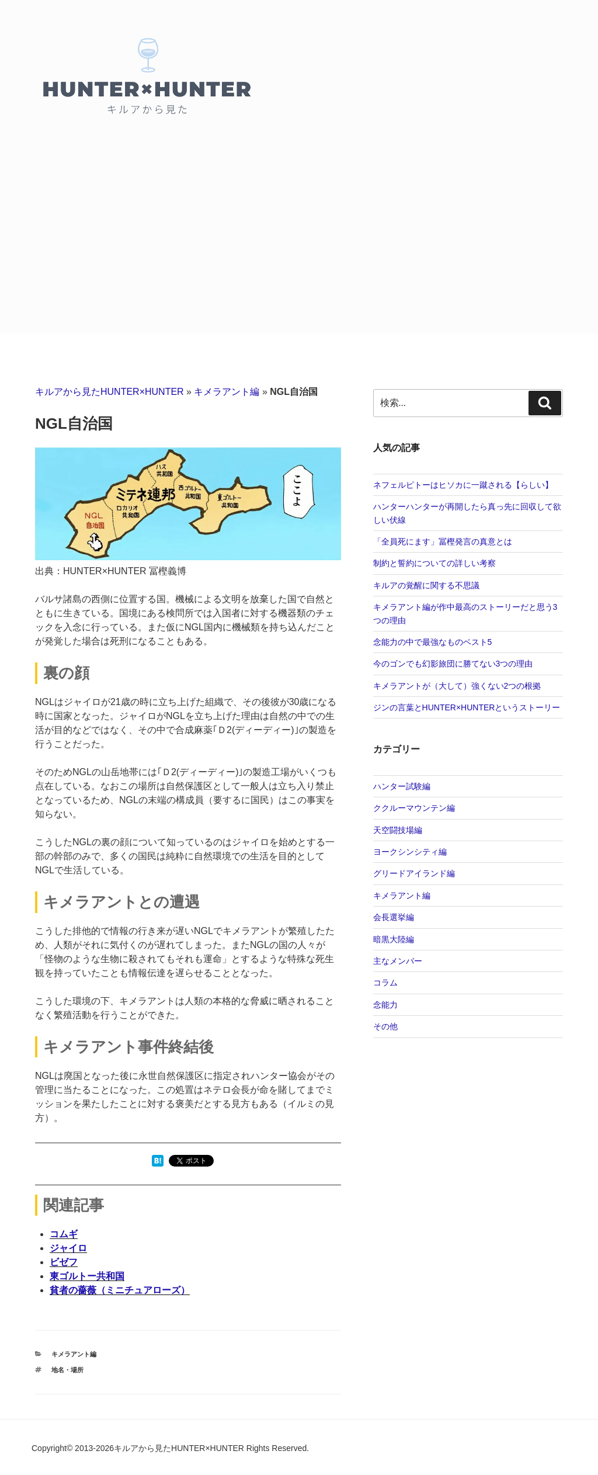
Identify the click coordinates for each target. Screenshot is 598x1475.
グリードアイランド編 (414, 873)
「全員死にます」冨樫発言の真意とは (442, 541)
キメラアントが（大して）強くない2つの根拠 (457, 685)
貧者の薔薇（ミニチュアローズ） (120, 1290)
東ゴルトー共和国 (87, 1276)
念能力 (385, 1004)
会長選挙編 (393, 917)
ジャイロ (68, 1248)
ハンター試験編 (401, 786)
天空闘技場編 (397, 830)
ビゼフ (64, 1262)
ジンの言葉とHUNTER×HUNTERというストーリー (467, 707)
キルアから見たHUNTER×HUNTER (109, 392)
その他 (385, 1026)
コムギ (64, 1234)
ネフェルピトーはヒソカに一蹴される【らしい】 (463, 485)
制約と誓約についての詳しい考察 (434, 563)
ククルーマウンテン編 (414, 808)
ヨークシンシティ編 (410, 851)
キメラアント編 (226, 392)
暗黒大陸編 (393, 939)
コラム (385, 982)
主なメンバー (397, 961)
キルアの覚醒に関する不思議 (426, 585)
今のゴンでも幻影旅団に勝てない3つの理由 (453, 663)
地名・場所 (67, 1369)
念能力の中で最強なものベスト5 (432, 642)
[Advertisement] (299, 246)
